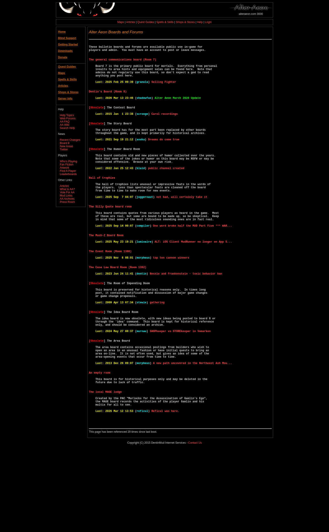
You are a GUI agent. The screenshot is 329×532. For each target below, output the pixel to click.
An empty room (100, 444)
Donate (62, 57)
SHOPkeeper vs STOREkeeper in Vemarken (180, 393)
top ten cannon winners (171, 304)
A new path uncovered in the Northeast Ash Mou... (192, 432)
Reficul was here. (165, 490)
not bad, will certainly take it (181, 230)
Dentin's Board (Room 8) (108, 102)
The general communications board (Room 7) (123, 64)
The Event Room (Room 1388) (111, 296)
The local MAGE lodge (106, 467)
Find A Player (68, 171)
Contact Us (195, 525)
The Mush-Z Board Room (107, 277)
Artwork (64, 167)
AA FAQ (65, 121)
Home (62, 31)
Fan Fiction (66, 164)
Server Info (65, 98)
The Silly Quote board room (111, 242)
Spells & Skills (164, 22)
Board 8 (64, 143)
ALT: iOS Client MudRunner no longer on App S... (193, 285)
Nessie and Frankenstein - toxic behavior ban (186, 323)
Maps (120, 22)
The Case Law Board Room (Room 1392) (118, 316)
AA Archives (67, 198)
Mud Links (66, 195)
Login (208, 22)
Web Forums (67, 118)
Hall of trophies (103, 207)
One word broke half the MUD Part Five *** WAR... (192, 265)
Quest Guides (145, 22)
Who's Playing (68, 161)
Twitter (64, 149)
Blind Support (67, 38)
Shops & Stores (185, 22)
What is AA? (67, 189)
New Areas (66, 146)
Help (200, 22)
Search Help (67, 128)
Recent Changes (70, 140)
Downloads (65, 50)
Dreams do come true (163, 160)
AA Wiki (64, 124)
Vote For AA (67, 192)
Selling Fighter (163, 91)
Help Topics (67, 115)
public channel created (166, 195)
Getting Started (68, 44)
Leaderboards (68, 174)
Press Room (67, 202)
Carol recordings (164, 129)
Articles (130, 22)
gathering (157, 358)
